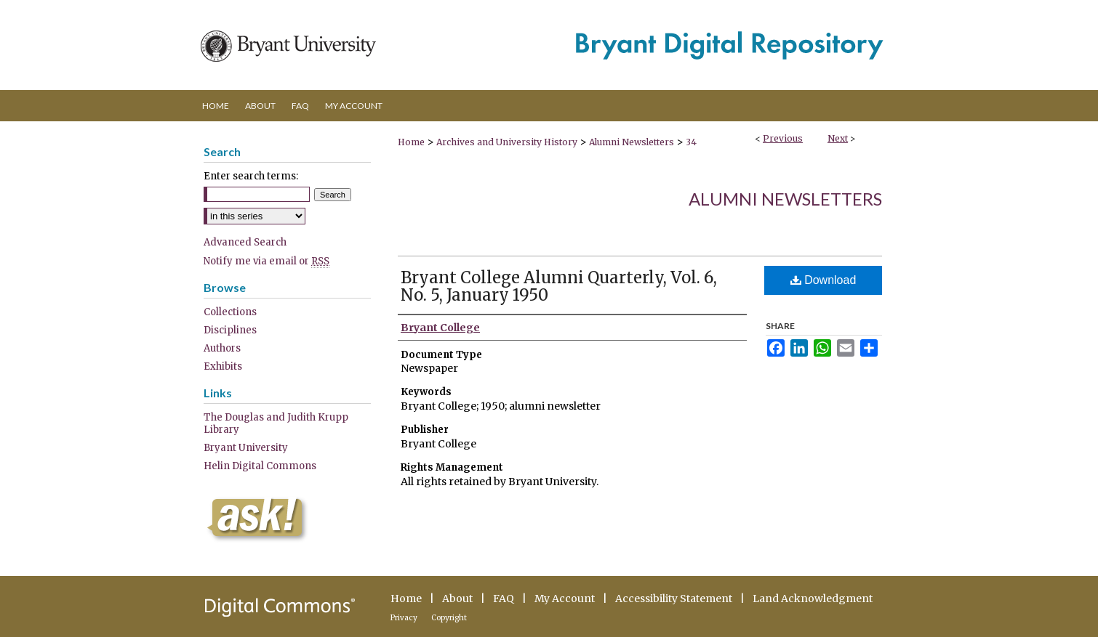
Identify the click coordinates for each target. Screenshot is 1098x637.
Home (411, 142)
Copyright (449, 617)
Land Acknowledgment (813, 598)
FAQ (503, 598)
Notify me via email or (266, 261)
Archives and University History (506, 142)
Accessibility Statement (673, 598)
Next (837, 138)
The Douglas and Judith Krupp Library (276, 423)
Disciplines (230, 330)
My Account (564, 598)
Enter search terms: (251, 176)
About (457, 598)
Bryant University (246, 448)
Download (823, 280)
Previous (783, 138)
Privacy (403, 617)
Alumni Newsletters (631, 142)
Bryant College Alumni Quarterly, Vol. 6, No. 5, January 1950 (559, 286)
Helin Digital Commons (260, 466)
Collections (230, 312)
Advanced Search (245, 242)
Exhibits (223, 366)
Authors (222, 348)
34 (691, 142)
